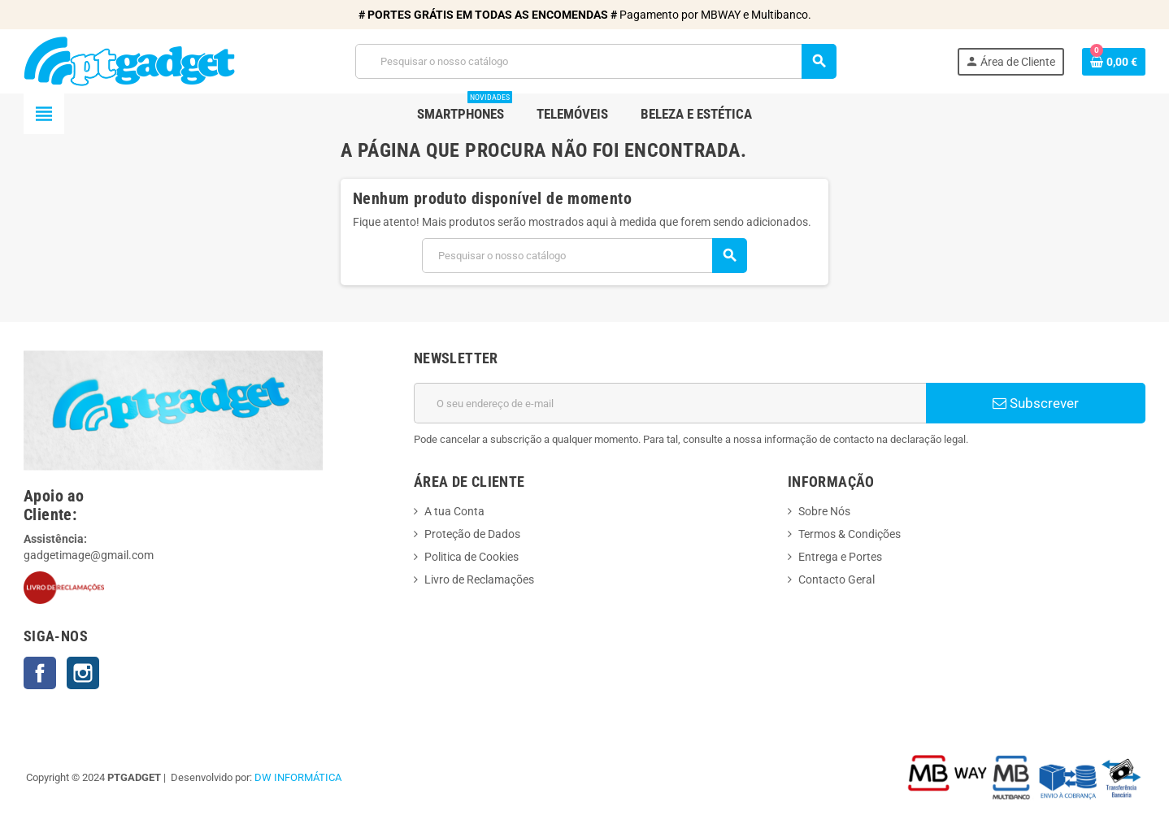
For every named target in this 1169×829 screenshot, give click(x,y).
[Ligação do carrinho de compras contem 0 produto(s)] (1113, 62)
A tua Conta (454, 511)
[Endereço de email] (670, 403)
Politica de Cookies (471, 556)
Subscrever (1036, 403)
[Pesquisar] (595, 61)
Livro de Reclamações (479, 579)
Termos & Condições (849, 533)
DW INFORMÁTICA (297, 777)
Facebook (40, 673)
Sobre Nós (824, 511)
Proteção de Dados (472, 533)
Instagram (83, 673)
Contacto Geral (836, 579)
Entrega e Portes (840, 556)
